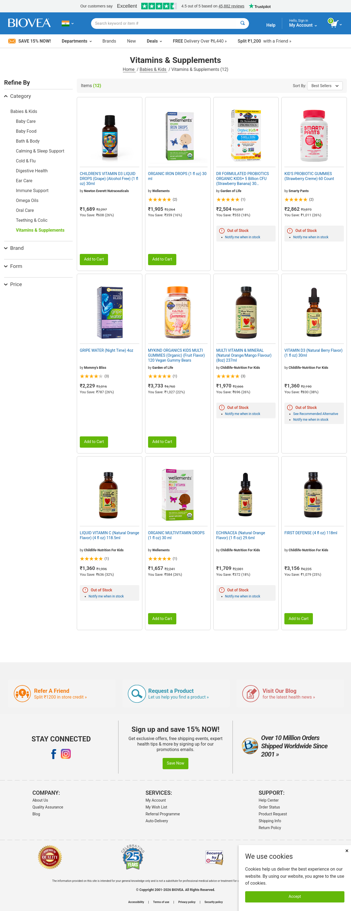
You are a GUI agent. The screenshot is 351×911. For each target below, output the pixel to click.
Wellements (160, 191)
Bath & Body (27, 141)
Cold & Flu (26, 161)
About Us (40, 800)
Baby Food (26, 131)
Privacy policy (187, 902)
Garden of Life (230, 191)
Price (13, 284)
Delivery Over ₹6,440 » (200, 41)
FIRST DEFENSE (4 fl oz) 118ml (310, 533)
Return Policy (270, 828)
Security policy (214, 902)
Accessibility (136, 902)
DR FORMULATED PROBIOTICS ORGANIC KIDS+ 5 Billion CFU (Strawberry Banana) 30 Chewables (242, 178)
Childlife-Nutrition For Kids (240, 368)
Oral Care (25, 210)
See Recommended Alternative (315, 414)
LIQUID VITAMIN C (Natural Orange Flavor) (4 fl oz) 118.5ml (109, 535)
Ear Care (24, 180)
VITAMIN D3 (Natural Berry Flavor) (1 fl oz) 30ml (313, 353)
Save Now (175, 763)
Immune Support (32, 190)
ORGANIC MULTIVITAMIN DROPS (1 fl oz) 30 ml (176, 535)
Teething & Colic (31, 220)
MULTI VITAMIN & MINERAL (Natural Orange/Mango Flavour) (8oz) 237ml (244, 355)
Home (129, 69)
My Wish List (156, 807)
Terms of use (161, 902)
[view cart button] (336, 24)
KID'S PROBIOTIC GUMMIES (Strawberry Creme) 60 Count (309, 176)
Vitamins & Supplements (40, 230)
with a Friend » (264, 41)
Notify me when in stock (242, 237)
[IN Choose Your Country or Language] (67, 23)
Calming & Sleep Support (40, 151)
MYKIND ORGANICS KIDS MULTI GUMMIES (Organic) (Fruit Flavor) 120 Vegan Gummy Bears (176, 355)
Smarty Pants (299, 191)
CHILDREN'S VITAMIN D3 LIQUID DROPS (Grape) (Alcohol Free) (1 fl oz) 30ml (109, 178)
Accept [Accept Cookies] (295, 896)
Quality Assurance (47, 807)
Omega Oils (27, 200)
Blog (36, 814)
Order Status (269, 807)
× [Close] (347, 850)
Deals (154, 41)
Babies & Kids (153, 69)
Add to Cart (94, 259)
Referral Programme (163, 814)
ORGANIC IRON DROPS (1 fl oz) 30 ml (177, 176)
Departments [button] (76, 41)
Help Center (269, 800)
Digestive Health (32, 170)
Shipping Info (270, 821)
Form (13, 266)
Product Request (273, 814)
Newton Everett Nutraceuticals (106, 191)
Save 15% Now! (29, 41)
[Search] (242, 23)
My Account (156, 800)
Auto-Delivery (157, 821)
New (131, 41)
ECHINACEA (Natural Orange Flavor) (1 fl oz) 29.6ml (240, 535)
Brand (14, 248)
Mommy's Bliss (95, 368)
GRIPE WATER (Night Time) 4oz (106, 350)
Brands (109, 41)
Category (17, 96)
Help (270, 25)
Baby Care (26, 121)
